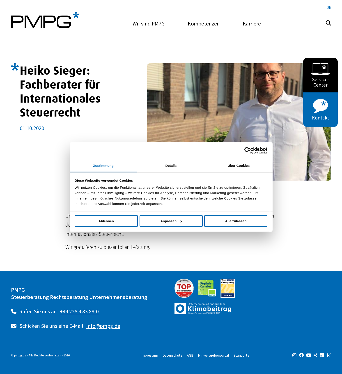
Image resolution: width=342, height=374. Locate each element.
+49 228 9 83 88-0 (79, 311)
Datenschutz (172, 355)
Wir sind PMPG (149, 23)
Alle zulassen (235, 221)
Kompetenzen (204, 23)
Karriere (252, 23)
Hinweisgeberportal (213, 355)
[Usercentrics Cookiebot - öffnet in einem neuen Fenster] (247, 150)
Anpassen (171, 221)
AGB (190, 355)
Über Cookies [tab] (239, 165)
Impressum (149, 355)
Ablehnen (106, 221)
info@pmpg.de (103, 325)
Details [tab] (171, 165)
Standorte (241, 355)
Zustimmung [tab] (103, 165)
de (328, 7)
